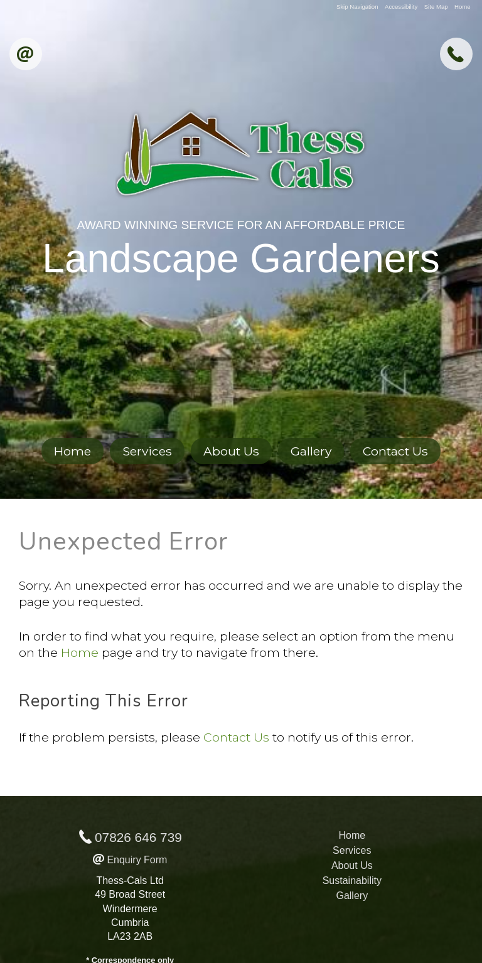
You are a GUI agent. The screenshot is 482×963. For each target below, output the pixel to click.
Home (462, 6)
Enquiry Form (137, 859)
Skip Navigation (357, 6)
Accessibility (401, 6)
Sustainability (352, 880)
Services (147, 451)
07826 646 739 (138, 837)
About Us (231, 451)
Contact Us (395, 451)
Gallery (311, 451)
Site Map (436, 6)
